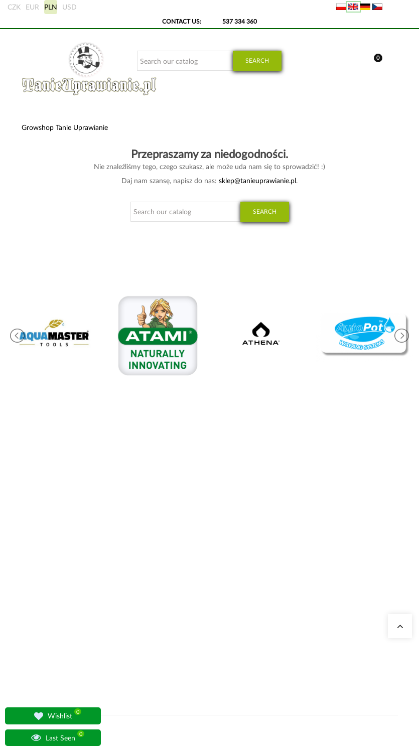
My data (260, 550)
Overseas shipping (273, 562)
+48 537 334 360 (55, 589)
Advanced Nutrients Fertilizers (197, 622)
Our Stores (133, 538)
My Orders (263, 538)
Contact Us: (181, 21)
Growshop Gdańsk (144, 574)
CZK (14, 7)
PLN (50, 7)
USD (69, 7)
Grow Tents (199, 574)
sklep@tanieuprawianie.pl (257, 180)
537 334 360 (239, 21)
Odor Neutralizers (207, 562)
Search (257, 60)
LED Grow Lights (206, 646)
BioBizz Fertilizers (207, 658)
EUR (32, 7)
